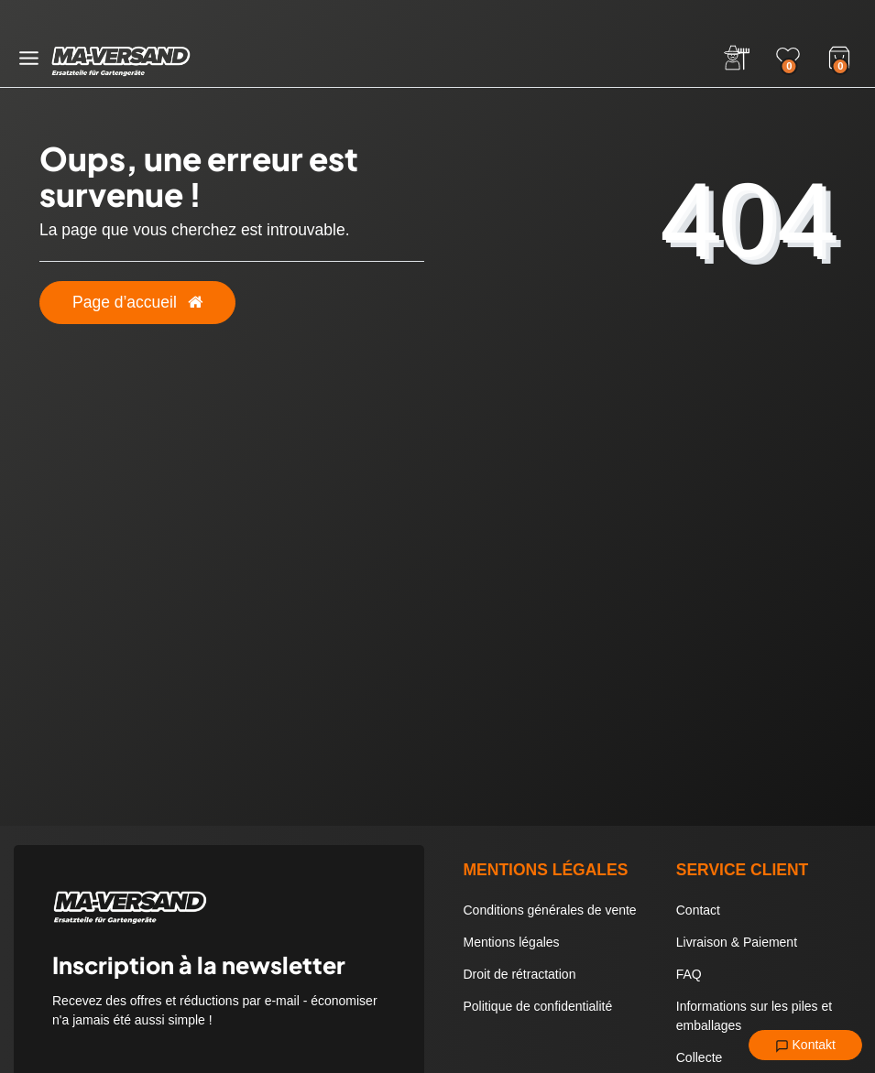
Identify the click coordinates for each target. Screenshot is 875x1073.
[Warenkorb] (839, 56)
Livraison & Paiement (736, 942)
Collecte (699, 1057)
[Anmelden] (736, 57)
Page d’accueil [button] (137, 302)
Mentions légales (512, 942)
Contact (698, 910)
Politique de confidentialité (538, 1006)
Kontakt (805, 1045)
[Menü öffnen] (29, 58)
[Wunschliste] (788, 57)
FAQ (689, 974)
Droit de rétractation (520, 974)
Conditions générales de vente (550, 910)
